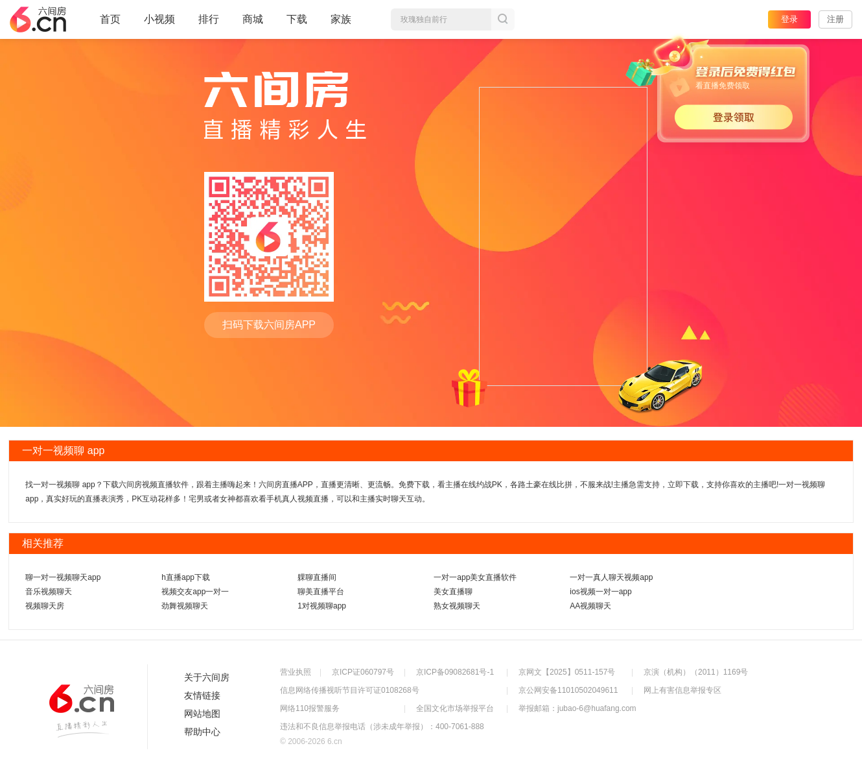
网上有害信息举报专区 (682, 690)
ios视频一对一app (600, 591)
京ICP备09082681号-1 (455, 672)
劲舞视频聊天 (184, 605)
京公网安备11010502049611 (568, 690)
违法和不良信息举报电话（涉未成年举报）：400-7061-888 (382, 726)
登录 (789, 19)
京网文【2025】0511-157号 (566, 672)
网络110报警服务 (310, 708)
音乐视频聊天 (48, 591)
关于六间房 (206, 677)
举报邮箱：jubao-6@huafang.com (577, 708)
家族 (341, 25)
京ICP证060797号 (363, 672)
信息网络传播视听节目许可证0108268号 (349, 690)
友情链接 (202, 695)
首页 (110, 25)
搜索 (502, 19)
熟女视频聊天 (457, 605)
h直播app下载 (185, 577)
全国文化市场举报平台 (455, 708)
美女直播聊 (453, 591)
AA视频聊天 (590, 605)
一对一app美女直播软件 (475, 577)
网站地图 (202, 713)
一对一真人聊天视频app (611, 577)
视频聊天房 (44, 605)
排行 (208, 19)
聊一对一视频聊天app (62, 577)
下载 (296, 19)
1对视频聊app (321, 605)
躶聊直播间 (316, 577)
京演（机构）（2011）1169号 (696, 672)
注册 (835, 19)
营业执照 (295, 672)
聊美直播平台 (320, 591)
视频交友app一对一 (195, 591)
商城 (252, 25)
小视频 (159, 25)
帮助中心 (202, 732)
